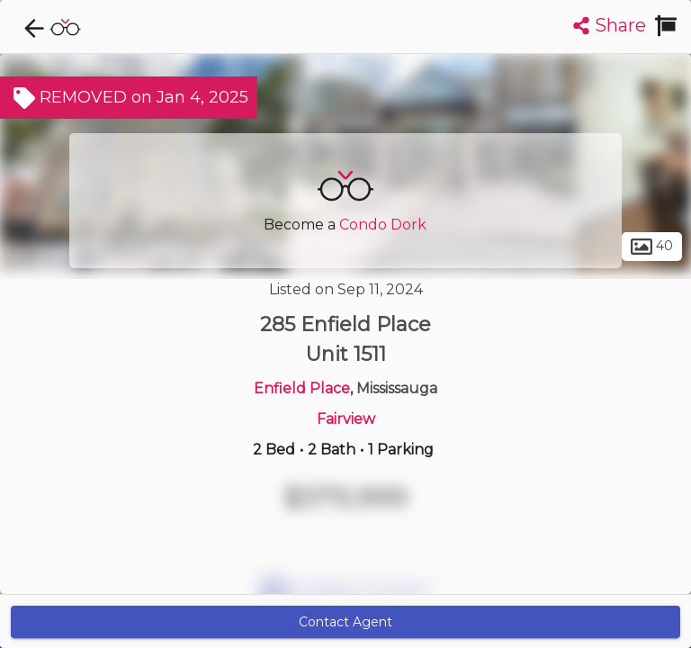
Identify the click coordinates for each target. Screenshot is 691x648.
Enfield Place (302, 388)
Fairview (346, 419)
